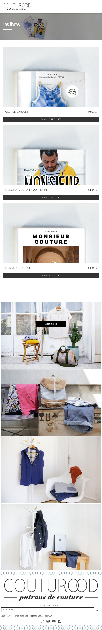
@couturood (51, 324)
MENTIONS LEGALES (20, 616)
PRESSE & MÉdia (36, 616)
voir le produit (51, 119)
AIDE (3, 616)
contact (48, 616)
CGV (8, 616)
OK (97, 610)
